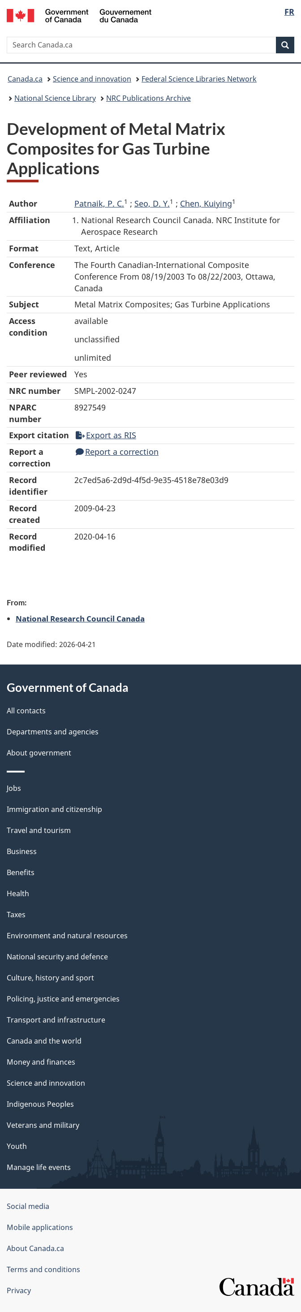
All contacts (26, 711)
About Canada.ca (35, 1248)
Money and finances (41, 1062)
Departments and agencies (53, 732)
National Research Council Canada (80, 618)
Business (22, 851)
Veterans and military (43, 1125)
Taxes (16, 914)
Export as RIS (106, 435)
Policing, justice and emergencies (63, 999)
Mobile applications (40, 1227)
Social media (28, 1206)
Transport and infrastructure (56, 1020)
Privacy (19, 1290)
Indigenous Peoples (40, 1104)
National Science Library (55, 98)
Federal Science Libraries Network (199, 79)
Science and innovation (92, 79)
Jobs (14, 788)
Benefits (20, 872)
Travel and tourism (39, 830)
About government (39, 753)
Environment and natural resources (67, 936)
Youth (17, 1146)
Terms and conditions (43, 1269)
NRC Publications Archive (148, 98)
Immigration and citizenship (54, 809)
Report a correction (117, 451)
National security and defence (57, 957)
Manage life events (39, 1167)
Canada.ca (25, 79)
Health (18, 893)
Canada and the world (44, 1041)
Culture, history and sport (50, 978)
